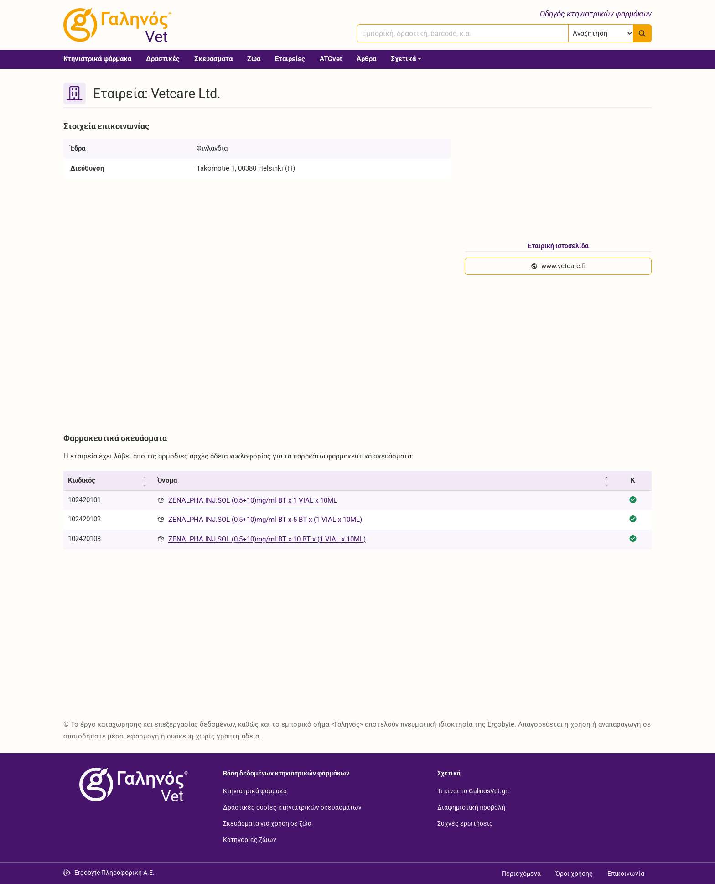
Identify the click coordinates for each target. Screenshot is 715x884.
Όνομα (167, 480)
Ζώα (253, 59)
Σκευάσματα (213, 59)
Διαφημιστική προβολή (471, 807)
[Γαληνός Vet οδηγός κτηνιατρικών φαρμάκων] (115, 25)
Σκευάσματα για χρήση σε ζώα (267, 823)
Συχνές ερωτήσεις (465, 823)
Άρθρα (366, 59)
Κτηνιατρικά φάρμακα (97, 59)
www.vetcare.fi (558, 266)
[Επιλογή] (600, 33)
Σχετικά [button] (403, 59)
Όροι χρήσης (574, 873)
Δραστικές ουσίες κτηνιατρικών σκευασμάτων (292, 807)
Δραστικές (163, 59)
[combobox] (463, 33)
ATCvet (331, 59)
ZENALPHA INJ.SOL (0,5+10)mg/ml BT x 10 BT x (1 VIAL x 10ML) (267, 539)
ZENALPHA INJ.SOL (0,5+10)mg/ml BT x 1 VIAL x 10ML (252, 500)
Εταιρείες (290, 59)
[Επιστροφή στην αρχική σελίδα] (131, 784)
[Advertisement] (337, 358)
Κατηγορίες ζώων (249, 839)
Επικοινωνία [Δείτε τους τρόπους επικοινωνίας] (625, 873)
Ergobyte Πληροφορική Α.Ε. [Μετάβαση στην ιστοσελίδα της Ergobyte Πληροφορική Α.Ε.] (114, 872)
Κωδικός (81, 480)
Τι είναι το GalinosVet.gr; (473, 791)
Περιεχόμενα (521, 873)
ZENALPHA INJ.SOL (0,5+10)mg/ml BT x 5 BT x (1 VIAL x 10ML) (265, 519)
